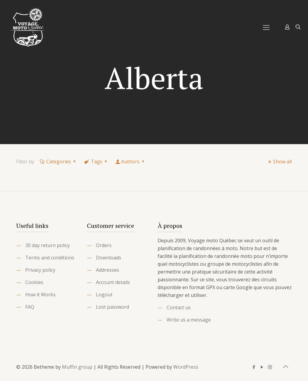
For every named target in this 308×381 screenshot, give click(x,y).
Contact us (179, 307)
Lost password (112, 307)
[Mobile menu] (266, 27)
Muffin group (77, 367)
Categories (58, 161)
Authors (130, 161)
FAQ (29, 307)
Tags (96, 161)
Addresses (107, 270)
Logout (104, 294)
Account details (113, 282)
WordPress (185, 367)
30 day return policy (47, 245)
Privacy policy (40, 270)
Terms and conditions (49, 257)
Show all (279, 161)
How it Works (40, 294)
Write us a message (189, 319)
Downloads (108, 257)
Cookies (34, 282)
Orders (104, 245)
